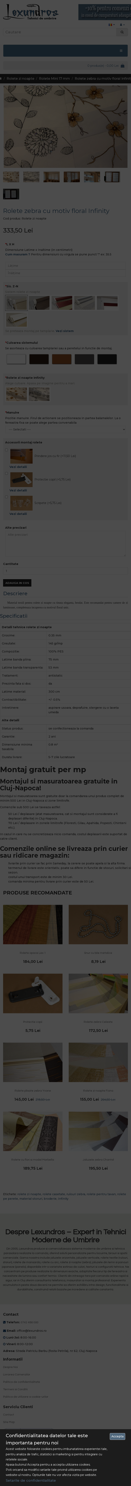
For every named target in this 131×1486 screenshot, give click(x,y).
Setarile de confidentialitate (31, 1480)
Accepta (117, 1436)
